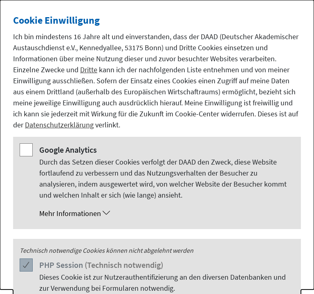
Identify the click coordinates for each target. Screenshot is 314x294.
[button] (165, 213)
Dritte (88, 69)
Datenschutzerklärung (59, 124)
